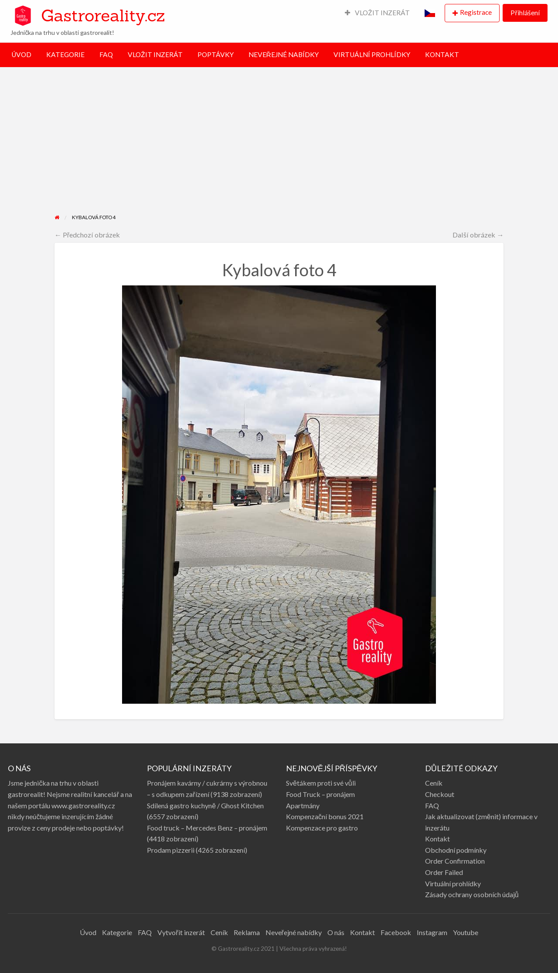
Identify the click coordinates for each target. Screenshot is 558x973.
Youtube (465, 932)
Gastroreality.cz (103, 15)
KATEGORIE (65, 54)
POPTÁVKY (215, 54)
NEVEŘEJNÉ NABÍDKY (283, 54)
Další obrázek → (478, 235)
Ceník (433, 783)
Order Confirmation (455, 861)
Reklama (247, 932)
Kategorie (117, 932)
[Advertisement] (279, 148)
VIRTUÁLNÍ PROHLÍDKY (371, 54)
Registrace (476, 12)
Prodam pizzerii (170, 850)
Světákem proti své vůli (321, 783)
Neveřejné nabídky (293, 932)
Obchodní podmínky (456, 850)
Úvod (88, 932)
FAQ (106, 54)
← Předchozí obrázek (87, 235)
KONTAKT (442, 54)
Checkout (439, 794)
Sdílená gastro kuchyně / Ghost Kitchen (205, 805)
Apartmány (303, 805)
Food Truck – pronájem (320, 794)
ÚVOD (21, 54)
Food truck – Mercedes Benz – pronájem (207, 828)
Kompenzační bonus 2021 (325, 816)
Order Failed (444, 872)
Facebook (396, 932)
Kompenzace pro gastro (322, 828)
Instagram (432, 932)
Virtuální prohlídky (453, 883)
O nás (335, 932)
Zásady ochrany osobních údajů (472, 894)
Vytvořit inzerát (180, 932)
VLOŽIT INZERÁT (377, 13)
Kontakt (437, 838)
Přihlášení (524, 13)
